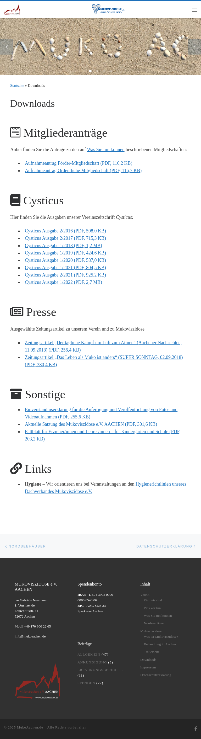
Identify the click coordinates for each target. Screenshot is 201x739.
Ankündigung (92, 662)
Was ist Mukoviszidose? (161, 637)
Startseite (17, 85)
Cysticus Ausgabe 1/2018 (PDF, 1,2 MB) (63, 245)
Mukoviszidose (151, 631)
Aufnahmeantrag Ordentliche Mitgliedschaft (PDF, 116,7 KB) (83, 170)
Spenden (86, 683)
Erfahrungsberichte (100, 670)
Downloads (148, 660)
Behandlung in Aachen (160, 644)
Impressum (148, 667)
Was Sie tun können (106, 149)
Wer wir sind (153, 600)
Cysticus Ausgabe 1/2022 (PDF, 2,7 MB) (63, 282)
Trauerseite (151, 652)
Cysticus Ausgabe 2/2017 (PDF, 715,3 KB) (65, 238)
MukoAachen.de (30, 727)
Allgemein (88, 654)
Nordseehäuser (154, 623)
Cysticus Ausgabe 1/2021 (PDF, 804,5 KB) (65, 267)
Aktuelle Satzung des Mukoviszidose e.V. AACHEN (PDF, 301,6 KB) (91, 424)
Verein (144, 595)
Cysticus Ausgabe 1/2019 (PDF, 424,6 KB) (65, 253)
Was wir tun (152, 608)
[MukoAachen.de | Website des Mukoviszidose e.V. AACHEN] (12, 9)
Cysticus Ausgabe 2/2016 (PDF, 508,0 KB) (65, 230)
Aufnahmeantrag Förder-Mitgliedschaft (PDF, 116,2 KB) (78, 163)
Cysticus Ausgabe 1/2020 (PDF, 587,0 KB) (65, 260)
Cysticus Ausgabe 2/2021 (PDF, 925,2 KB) (65, 275)
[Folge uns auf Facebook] (195, 729)
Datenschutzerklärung (155, 675)
